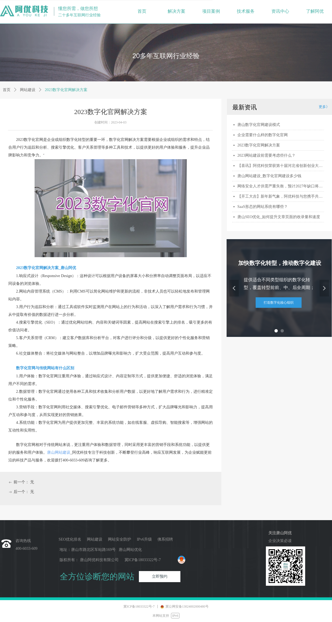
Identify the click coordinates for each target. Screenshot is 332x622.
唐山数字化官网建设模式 (258, 125)
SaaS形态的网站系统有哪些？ (262, 207)
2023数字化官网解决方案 (258, 145)
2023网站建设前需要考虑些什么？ (266, 155)
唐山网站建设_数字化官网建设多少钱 (269, 176)
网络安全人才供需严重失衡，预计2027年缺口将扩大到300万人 (280, 186)
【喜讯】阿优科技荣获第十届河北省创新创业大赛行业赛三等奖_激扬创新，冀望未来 (280, 166)
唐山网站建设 (58, 452)
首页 (7, 90)
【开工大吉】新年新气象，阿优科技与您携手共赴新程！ (280, 196)
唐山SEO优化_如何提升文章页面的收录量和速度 (278, 217)
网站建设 (27, 90)
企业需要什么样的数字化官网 (262, 135)
